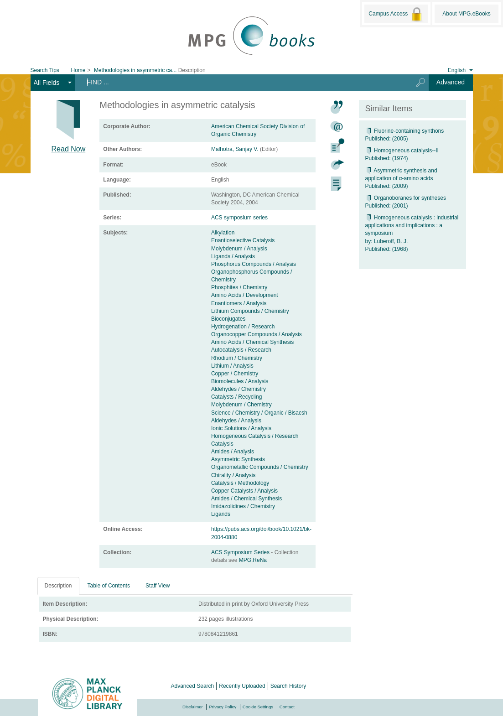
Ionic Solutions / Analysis (241, 428)
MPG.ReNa (253, 560)
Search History (288, 686)
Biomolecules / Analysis (239, 381)
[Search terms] (240, 82)
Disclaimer (192, 706)
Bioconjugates (228, 319)
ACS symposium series (239, 217)
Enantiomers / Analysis (238, 303)
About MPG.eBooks (466, 13)
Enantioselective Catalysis (243, 240)
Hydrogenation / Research (243, 326)
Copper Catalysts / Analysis (244, 491)
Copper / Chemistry (234, 373)
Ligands (220, 514)
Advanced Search (192, 686)
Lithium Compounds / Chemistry (250, 311)
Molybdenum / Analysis (239, 248)
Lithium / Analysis (232, 366)
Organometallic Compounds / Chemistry (259, 467)
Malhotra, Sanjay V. (235, 149)
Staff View (157, 585)
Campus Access (396, 14)
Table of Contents (109, 585)
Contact (287, 706)
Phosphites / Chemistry (239, 287)
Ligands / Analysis (233, 256)
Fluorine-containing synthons (404, 131)
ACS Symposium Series (241, 552)
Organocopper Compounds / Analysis (256, 334)
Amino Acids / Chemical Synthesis (252, 342)
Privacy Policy (222, 706)
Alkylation (222, 232)
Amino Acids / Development (244, 295)
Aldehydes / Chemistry (238, 389)
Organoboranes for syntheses (405, 198)
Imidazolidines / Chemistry (243, 506)
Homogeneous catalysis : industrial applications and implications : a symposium (412, 225)
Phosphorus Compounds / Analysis (253, 264)
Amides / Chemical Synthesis (246, 498)
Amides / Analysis (232, 451)
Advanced (450, 82)
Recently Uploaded (242, 686)
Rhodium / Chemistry (236, 358)
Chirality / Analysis (233, 475)
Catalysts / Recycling (236, 397)
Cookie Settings (258, 706)
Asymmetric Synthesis (238, 459)
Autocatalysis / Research (241, 350)
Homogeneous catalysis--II (402, 150)
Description (58, 585)
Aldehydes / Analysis (236, 420)
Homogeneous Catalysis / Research (254, 436)
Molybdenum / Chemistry (241, 404)
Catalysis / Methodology (240, 483)
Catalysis (222, 444)
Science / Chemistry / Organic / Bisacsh (259, 413)
